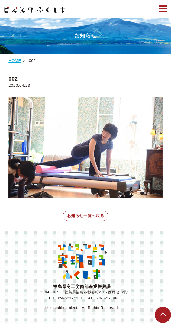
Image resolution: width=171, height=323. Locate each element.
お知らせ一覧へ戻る (85, 215)
